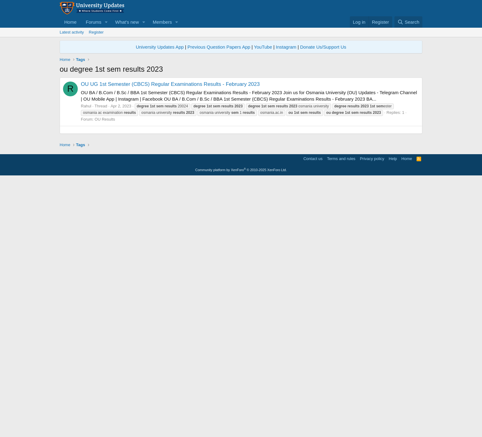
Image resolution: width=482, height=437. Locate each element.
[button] (106, 22)
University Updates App (160, 47)
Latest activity (72, 32)
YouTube (263, 47)
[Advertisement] (241, 121)
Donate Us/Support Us (323, 47)
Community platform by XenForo (241, 428)
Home (70, 22)
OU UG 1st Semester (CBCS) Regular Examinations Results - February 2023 (170, 170)
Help (393, 417)
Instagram (286, 47)
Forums (93, 22)
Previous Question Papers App (219, 47)
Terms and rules (341, 417)
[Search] (408, 22)
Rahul (86, 192)
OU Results (105, 205)
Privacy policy (372, 417)
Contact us (312, 417)
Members (162, 22)
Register (96, 32)
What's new (127, 22)
